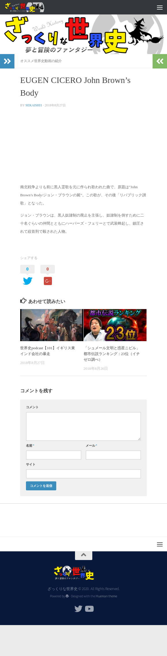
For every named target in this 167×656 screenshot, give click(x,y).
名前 (30, 446)
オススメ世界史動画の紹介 (41, 61)
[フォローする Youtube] (89, 609)
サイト (30, 464)
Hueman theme (106, 596)
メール (91, 446)
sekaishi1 (33, 105)
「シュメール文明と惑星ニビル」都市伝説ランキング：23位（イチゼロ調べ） (112, 354)
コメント (32, 407)
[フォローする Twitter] (78, 609)
